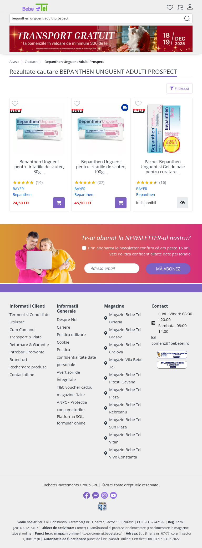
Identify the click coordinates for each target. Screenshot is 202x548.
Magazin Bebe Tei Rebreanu (122, 408)
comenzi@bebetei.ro (170, 343)
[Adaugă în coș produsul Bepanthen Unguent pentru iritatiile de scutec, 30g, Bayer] (59, 202)
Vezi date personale (150, 253)
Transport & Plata (25, 336)
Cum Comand (22, 329)
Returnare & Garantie (29, 344)
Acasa (14, 61)
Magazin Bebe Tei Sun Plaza (122, 423)
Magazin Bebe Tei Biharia (122, 318)
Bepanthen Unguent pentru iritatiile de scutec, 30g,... (39, 167)
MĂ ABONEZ (168, 269)
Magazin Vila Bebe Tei (123, 363)
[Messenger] (95, 495)
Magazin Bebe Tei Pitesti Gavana (122, 378)
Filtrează (179, 88)
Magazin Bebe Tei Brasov (122, 333)
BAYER (18, 188)
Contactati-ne (21, 374)
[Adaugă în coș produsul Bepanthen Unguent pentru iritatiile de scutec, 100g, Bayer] (121, 202)
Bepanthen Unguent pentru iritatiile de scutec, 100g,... (101, 167)
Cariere (63, 327)
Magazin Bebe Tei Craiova (122, 348)
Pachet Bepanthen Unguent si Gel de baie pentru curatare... (163, 167)
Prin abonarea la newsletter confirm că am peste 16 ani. (139, 247)
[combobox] (101, 18)
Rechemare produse (28, 366)
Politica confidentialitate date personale (76, 357)
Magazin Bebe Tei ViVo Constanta (122, 453)
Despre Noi (67, 319)
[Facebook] (86, 495)
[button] (182, 202)
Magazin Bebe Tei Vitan (122, 438)
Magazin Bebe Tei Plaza (122, 393)
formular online (71, 423)
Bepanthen (22, 194)
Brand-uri (18, 359)
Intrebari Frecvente (26, 351)
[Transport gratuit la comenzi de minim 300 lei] (101, 39)
